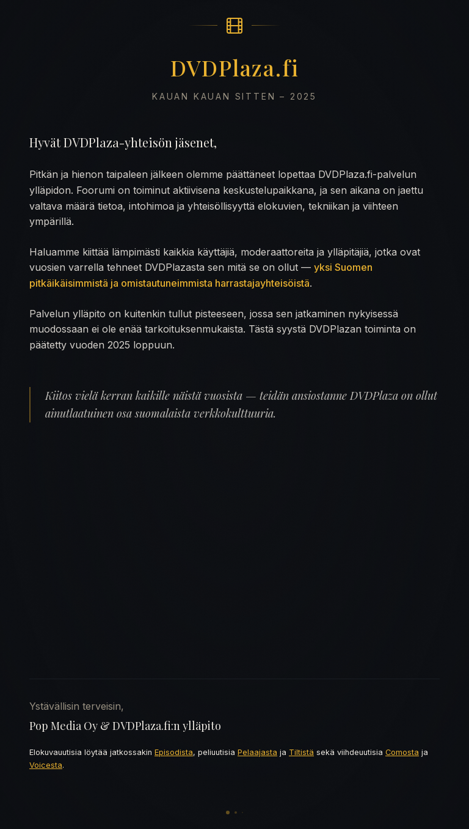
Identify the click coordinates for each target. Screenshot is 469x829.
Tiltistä (301, 752)
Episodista (174, 752)
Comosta (402, 752)
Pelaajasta (257, 752)
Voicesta (45, 765)
